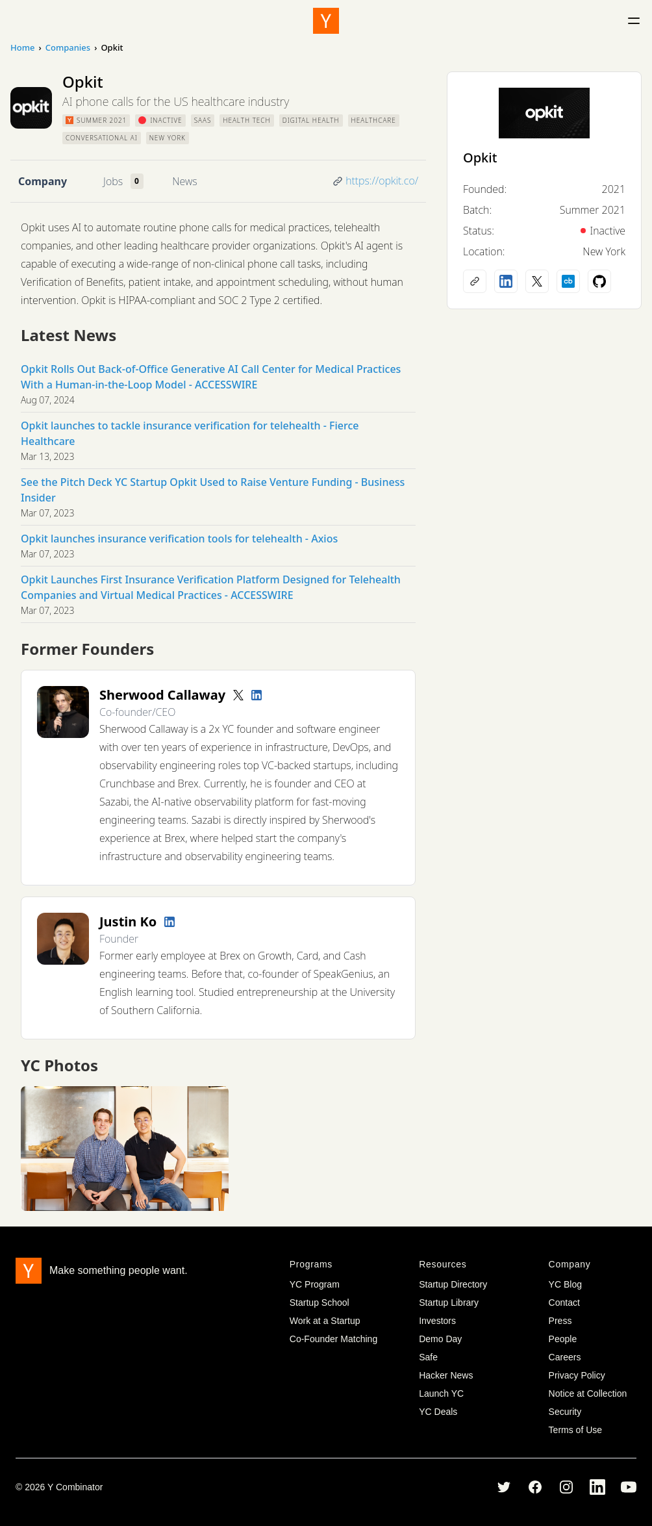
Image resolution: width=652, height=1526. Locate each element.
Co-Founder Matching (333, 1339)
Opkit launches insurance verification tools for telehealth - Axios (179, 538)
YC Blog (565, 1284)
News (184, 181)
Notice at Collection (588, 1393)
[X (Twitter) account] (537, 281)
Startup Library (449, 1302)
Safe (428, 1357)
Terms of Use (575, 1430)
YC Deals (438, 1411)
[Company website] (474, 281)
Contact (564, 1302)
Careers (565, 1357)
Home (22, 47)
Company (42, 181)
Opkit (480, 157)
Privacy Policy (577, 1375)
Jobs (113, 181)
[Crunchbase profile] (568, 281)
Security (565, 1411)
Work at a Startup (325, 1321)
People (563, 1339)
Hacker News (446, 1375)
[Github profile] (599, 281)
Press (560, 1321)
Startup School (319, 1302)
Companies (67, 47)
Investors (437, 1321)
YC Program (315, 1284)
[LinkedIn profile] (256, 695)
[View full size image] (125, 1148)
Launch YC (441, 1393)
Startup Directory (453, 1284)
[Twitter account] (238, 695)
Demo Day (440, 1339)
